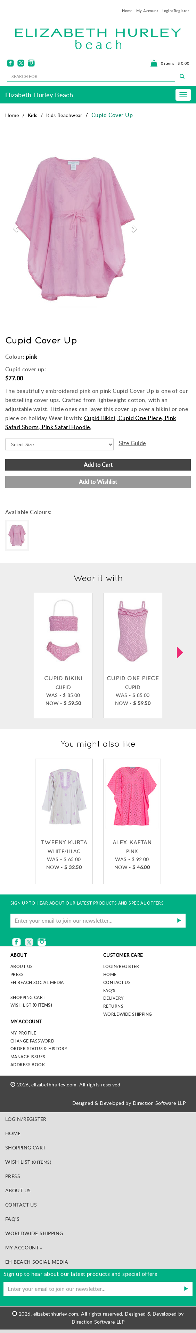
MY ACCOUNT (23, 1247)
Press (17, 974)
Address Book (27, 1064)
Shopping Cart (27, 997)
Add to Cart (98, 464)
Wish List (31, 1005)
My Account (147, 10)
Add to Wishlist (98, 482)
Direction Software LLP (159, 1103)
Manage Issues (27, 1056)
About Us (18, 1190)
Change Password (32, 1041)
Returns (113, 1006)
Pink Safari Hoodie (65, 427)
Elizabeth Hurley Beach (39, 94)
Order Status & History (38, 1048)
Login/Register (175, 10)
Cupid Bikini (99, 418)
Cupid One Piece (139, 418)
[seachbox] (91, 76)
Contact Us (117, 982)
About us (21, 966)
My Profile (23, 1033)
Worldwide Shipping (127, 1014)
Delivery (113, 998)
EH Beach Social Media (37, 982)
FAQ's (109, 990)
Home (127, 10)
